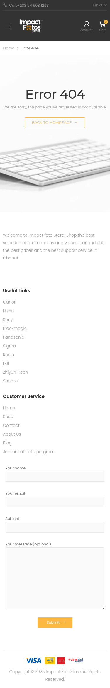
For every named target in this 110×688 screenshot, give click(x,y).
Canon (10, 302)
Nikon (8, 311)
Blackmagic (15, 328)
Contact (11, 425)
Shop (8, 417)
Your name (55, 474)
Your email (55, 499)
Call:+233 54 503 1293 (26, 5)
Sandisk (10, 381)
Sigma (9, 346)
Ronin (8, 355)
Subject (55, 524)
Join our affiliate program (29, 452)
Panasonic (13, 337)
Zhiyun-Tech (15, 372)
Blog (7, 443)
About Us (12, 434)
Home (8, 48)
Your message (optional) (55, 575)
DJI (6, 363)
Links (97, 5)
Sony (8, 320)
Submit (53, 622)
